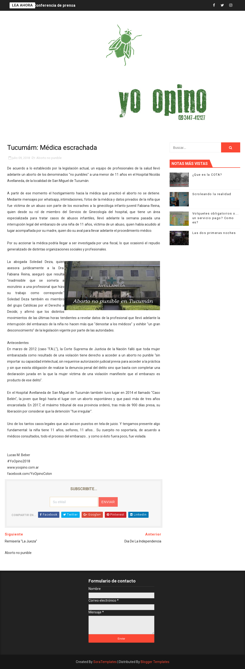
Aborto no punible (48, 158)
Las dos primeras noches (214, 233)
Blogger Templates (155, 662)
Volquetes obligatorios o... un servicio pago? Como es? (215, 218)
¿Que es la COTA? (207, 174)
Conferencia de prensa (54, 5)
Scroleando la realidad (211, 194)
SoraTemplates (105, 662)
